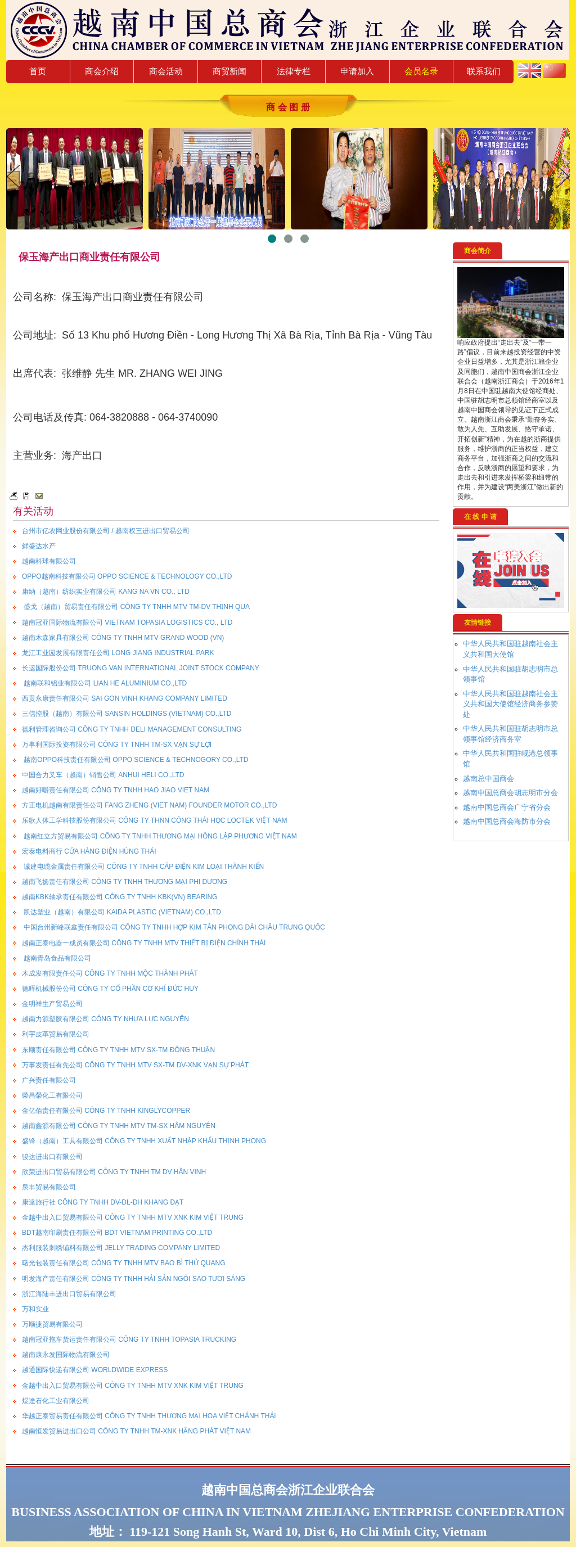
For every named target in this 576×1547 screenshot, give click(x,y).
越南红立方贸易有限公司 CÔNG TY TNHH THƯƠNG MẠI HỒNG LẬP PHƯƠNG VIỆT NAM (159, 836)
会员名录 (421, 71)
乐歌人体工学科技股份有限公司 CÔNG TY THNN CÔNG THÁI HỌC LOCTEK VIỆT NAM (154, 820)
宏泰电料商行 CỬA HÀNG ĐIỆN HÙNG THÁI (89, 851)
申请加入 (357, 71)
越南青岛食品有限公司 (56, 958)
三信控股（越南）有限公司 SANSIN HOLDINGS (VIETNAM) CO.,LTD (126, 714)
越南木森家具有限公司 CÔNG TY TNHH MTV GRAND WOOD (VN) (123, 638)
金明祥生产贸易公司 (52, 1004)
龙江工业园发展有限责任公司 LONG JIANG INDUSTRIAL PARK (118, 653)
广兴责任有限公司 (49, 1080)
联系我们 (484, 71)
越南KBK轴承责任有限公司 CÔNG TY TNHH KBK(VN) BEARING (119, 897)
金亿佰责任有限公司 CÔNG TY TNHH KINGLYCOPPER (106, 1111)
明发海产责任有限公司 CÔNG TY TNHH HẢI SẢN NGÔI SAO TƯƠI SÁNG (133, 1279)
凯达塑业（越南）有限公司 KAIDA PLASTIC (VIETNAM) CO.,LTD (121, 912)
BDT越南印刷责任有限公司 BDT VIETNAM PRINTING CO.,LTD (117, 1233)
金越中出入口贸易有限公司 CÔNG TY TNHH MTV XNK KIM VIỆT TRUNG (133, 1217)
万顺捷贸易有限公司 (52, 1324)
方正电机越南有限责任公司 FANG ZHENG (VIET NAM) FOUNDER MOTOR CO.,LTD (149, 805)
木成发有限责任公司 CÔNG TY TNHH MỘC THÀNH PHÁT (110, 973)
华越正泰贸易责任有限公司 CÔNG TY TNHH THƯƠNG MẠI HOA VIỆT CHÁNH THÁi (149, 1416)
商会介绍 (102, 71)
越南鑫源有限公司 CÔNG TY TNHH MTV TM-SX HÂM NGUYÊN (118, 1126)
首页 (37, 71)
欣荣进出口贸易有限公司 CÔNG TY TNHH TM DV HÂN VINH (114, 1172)
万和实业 (35, 1309)
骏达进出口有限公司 (52, 1157)
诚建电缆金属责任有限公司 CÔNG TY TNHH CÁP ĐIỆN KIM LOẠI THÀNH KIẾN (143, 867)
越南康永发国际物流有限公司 (66, 1355)
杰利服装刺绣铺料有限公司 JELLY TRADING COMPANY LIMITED (121, 1248)
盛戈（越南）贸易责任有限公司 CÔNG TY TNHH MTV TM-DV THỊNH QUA (136, 607)
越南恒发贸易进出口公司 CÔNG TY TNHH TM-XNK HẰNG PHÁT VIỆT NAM (136, 1431)
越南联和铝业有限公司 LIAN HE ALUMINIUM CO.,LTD (104, 683)
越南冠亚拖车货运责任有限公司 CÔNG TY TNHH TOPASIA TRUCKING (129, 1339)
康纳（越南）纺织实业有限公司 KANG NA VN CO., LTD (106, 592)
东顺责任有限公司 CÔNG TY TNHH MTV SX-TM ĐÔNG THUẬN (118, 1050)
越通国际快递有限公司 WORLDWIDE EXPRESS (95, 1370)
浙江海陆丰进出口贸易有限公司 (69, 1294)
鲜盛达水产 (39, 546)
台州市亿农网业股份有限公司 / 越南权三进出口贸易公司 (106, 531)
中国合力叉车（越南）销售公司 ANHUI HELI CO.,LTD (103, 775)
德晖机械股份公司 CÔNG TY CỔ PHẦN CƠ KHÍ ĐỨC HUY (110, 989)
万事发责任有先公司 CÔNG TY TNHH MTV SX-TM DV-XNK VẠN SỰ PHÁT (135, 1065)
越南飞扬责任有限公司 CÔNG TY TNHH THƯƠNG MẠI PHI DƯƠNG (124, 882)
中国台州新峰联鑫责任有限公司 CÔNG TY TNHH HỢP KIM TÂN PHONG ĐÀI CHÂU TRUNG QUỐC (173, 927)
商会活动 (166, 71)
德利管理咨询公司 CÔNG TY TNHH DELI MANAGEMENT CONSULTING (131, 729)
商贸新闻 (229, 71)
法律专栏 (293, 71)
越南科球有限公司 (49, 561)
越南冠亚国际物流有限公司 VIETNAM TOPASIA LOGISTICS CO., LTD (127, 622)
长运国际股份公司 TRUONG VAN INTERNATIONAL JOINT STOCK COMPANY (140, 668)
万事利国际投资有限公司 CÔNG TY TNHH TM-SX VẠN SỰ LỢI (117, 744)
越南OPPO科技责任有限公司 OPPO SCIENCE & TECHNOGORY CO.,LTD (135, 760)
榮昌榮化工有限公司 (52, 1095)
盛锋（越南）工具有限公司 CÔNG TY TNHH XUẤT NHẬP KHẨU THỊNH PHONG (144, 1141)
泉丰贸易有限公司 (49, 1187)
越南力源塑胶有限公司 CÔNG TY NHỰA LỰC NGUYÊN (105, 1019)
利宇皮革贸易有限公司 (55, 1034)
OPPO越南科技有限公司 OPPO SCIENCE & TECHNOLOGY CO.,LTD (127, 576)
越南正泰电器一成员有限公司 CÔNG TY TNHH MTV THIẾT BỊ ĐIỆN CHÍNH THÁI (144, 943)
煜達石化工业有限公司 (55, 1401)
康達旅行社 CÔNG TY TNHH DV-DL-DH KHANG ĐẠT (102, 1202)
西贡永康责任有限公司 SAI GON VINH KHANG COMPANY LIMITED (124, 698)
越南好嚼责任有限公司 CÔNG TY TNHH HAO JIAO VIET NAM (115, 790)
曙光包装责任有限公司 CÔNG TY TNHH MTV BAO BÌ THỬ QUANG (123, 1263)
